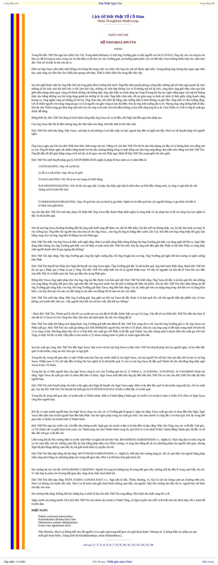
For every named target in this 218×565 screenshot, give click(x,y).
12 (133, 544)
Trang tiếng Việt (207, 3)
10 (124, 544)
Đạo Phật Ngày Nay (110, 3)
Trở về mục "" (112, 561)
